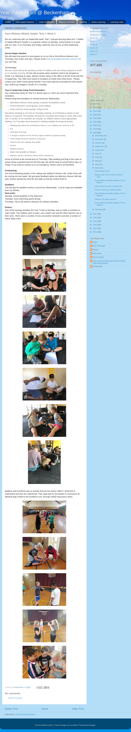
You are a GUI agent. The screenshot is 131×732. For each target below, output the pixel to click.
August (98, 150)
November (99, 139)
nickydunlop (97, 266)
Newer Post (11, 708)
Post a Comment (15, 698)
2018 (95, 133)
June (97, 157)
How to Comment (67, 22)
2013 (95, 228)
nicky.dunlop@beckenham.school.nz (62, 59)
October (98, 143)
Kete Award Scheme (25, 22)
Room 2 (93, 54)
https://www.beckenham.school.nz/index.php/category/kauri (109, 262)
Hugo (95, 242)
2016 (95, 218)
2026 (95, 104)
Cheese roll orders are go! (105, 199)
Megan (95, 250)
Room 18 (94, 45)
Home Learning (98, 22)
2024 (95, 111)
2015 (95, 221)
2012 (95, 232)
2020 (95, 125)
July (97, 154)
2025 (95, 107)
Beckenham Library (98, 35)
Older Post (78, 708)
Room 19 (94, 48)
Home (8, 22)
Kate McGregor (99, 246)
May (97, 161)
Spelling (83, 22)
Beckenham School (98, 32)
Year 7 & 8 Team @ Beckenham (35, 12)
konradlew (74, 725)
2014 (95, 225)
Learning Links (116, 22)
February (99, 209)
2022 (95, 118)
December (99, 136)
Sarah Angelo (98, 257)
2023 (95, 115)
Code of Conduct (46, 22)
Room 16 (94, 38)
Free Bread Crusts (102, 171)
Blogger (92, 725)
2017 (95, 214)
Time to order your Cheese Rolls (108, 190)
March (98, 168)
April (97, 164)
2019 (95, 129)
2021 (95, 122)
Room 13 (94, 51)
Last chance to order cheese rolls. (108, 186)
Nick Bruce (97, 253)
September (100, 146)
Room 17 (94, 41)
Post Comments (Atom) (25, 714)
